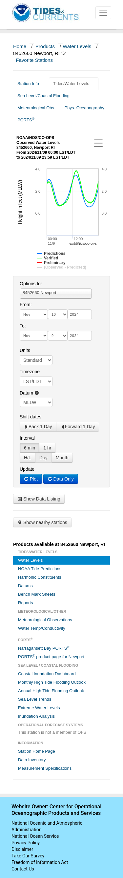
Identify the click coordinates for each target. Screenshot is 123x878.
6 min (29, 447)
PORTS (25, 119)
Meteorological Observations (45, 619)
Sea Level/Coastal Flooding (45, 95)
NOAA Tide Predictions (39, 568)
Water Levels (77, 46)
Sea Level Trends (34, 699)
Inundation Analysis (36, 716)
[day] (58, 314)
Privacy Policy (25, 842)
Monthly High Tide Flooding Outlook (52, 682)
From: (26, 304)
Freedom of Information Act (39, 862)
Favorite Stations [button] (37, 60)
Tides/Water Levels (73, 83)
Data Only (61, 479)
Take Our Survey (27, 855)
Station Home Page (36, 751)
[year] (80, 314)
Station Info (30, 83)
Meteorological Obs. (36, 107)
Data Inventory (32, 759)
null (36, 402)
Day (43, 457)
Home (19, 46)
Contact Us (22, 868)
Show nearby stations (42, 522)
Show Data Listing (38, 498)
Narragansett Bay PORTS (44, 648)
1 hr (47, 447)
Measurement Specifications (45, 768)
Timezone (30, 371)
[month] (34, 314)
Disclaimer (22, 849)
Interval (27, 438)
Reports (25, 602)
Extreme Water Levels (39, 707)
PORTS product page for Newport (51, 656)
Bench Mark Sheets (36, 594)
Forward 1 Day (77, 426)
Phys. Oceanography (84, 107)
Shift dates (30, 416)
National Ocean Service (35, 836)
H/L (27, 457)
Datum (29, 392)
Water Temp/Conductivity (41, 628)
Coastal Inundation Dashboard (47, 673)
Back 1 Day (38, 426)
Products (45, 46)
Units (25, 350)
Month (62, 457)
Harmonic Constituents (39, 577)
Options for (31, 283)
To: (23, 325)
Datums (25, 585)
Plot (31, 479)
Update (27, 469)
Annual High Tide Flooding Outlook (51, 690)
